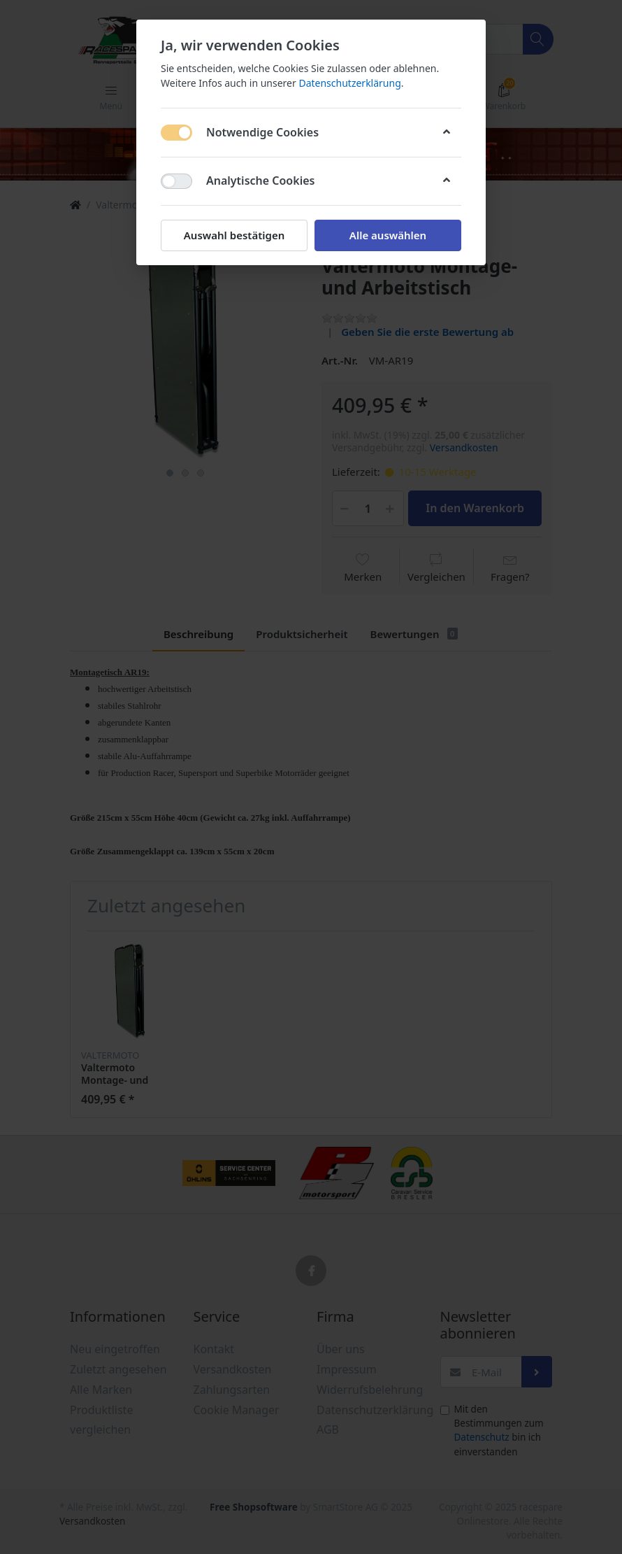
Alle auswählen (387, 235)
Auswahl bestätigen (234, 235)
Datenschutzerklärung (349, 83)
